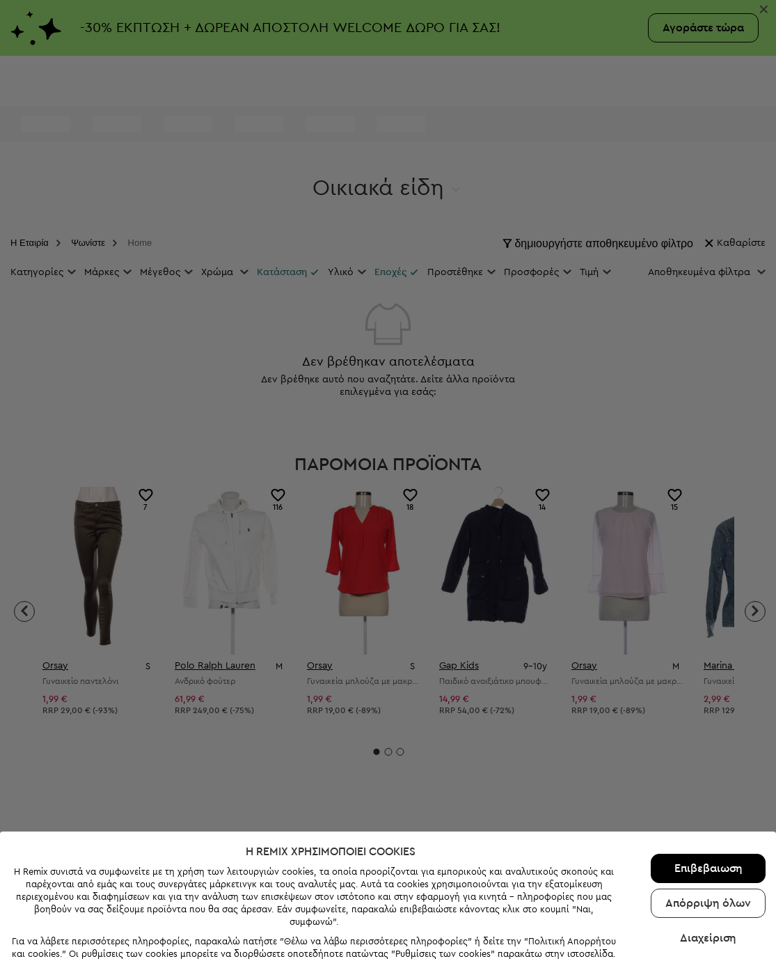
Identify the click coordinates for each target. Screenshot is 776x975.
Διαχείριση (708, 922)
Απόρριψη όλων (708, 887)
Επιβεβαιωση (708, 852)
